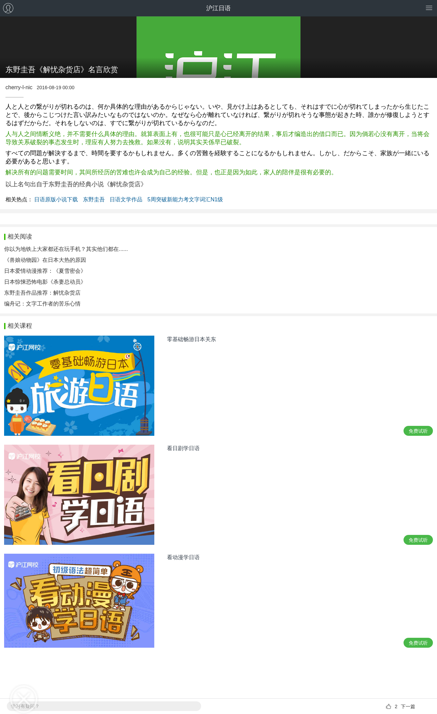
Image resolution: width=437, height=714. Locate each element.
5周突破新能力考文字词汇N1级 (185, 199)
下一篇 (408, 706)
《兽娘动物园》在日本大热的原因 (45, 260)
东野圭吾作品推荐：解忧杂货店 (42, 293)
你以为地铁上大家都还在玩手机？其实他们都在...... (66, 249)
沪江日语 (218, 8)
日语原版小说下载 (56, 199)
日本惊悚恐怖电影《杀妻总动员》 (45, 282)
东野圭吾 (94, 199)
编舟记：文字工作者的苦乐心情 (42, 304)
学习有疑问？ (25, 706)
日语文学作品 (126, 199)
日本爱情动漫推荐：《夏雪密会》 (45, 271)
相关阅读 (20, 236)
